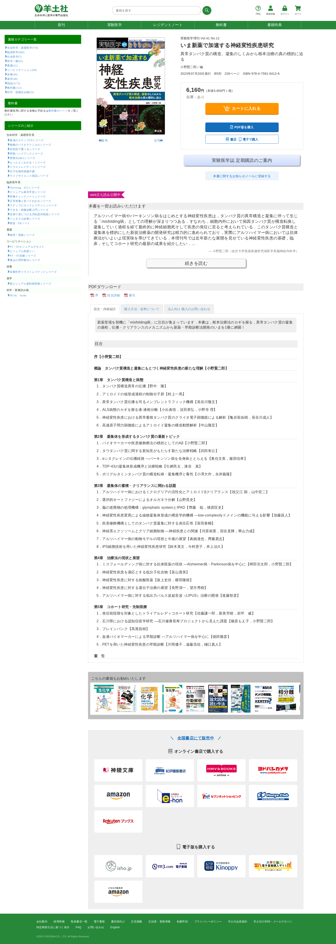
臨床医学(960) (15, 52)
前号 (103, 140)
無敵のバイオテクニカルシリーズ (30, 144)
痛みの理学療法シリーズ (25, 260)
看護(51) (12, 65)
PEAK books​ (18, 295)
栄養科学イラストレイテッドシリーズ (33, 271)
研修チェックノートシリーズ (28, 196)
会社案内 (42, 921)
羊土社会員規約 (237, 921)
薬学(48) (12, 78)
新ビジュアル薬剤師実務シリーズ (30, 283)
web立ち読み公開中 (105, 195)
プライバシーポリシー (208, 921)
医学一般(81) (15, 61)
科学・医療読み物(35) (20, 92)
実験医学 (114, 25)
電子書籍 (99, 921)
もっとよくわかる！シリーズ (28, 162)
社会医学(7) (14, 56)
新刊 (61, 25)
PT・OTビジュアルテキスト (27, 246)
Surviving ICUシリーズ (25, 187)
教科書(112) (14, 87)
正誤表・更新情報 (159, 921)
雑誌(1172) (13, 83)
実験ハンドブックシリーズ (26, 153)
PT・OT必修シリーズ (23, 255)
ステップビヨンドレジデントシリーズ (33, 205)
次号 (159, 140)
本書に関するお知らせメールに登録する (242, 176)
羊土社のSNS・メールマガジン (273, 921)
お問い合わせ (96, 927)
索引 (132, 295)
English (115, 927)
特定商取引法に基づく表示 (53, 927)
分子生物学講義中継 (22, 171)
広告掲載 (136, 921)
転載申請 (182, 921)
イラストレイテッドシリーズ (28, 166)
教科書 (221, 25)
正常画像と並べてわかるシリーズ (30, 200)
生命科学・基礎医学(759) (22, 47)
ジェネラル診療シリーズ (25, 218)
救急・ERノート (20, 223)
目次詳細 (113, 295)
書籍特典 (274, 25)
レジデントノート (167, 25)
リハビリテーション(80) (22, 69)
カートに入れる (241, 108)
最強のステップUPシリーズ (27, 140)
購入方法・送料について (141, 309)
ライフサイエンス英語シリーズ (29, 175)
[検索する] (206, 10)
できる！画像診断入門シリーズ (29, 209)
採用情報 (59, 921)
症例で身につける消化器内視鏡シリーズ (34, 214)
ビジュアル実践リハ (22, 251)
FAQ (78, 927)
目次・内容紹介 (105, 309)
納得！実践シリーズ (22, 234)
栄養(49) (12, 74)
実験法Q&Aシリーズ (22, 158)
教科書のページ (58, 110)
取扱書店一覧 (79, 921)
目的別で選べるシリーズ (25, 149)
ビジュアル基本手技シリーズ (28, 192)
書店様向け (118, 921)
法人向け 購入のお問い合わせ (189, 309)
